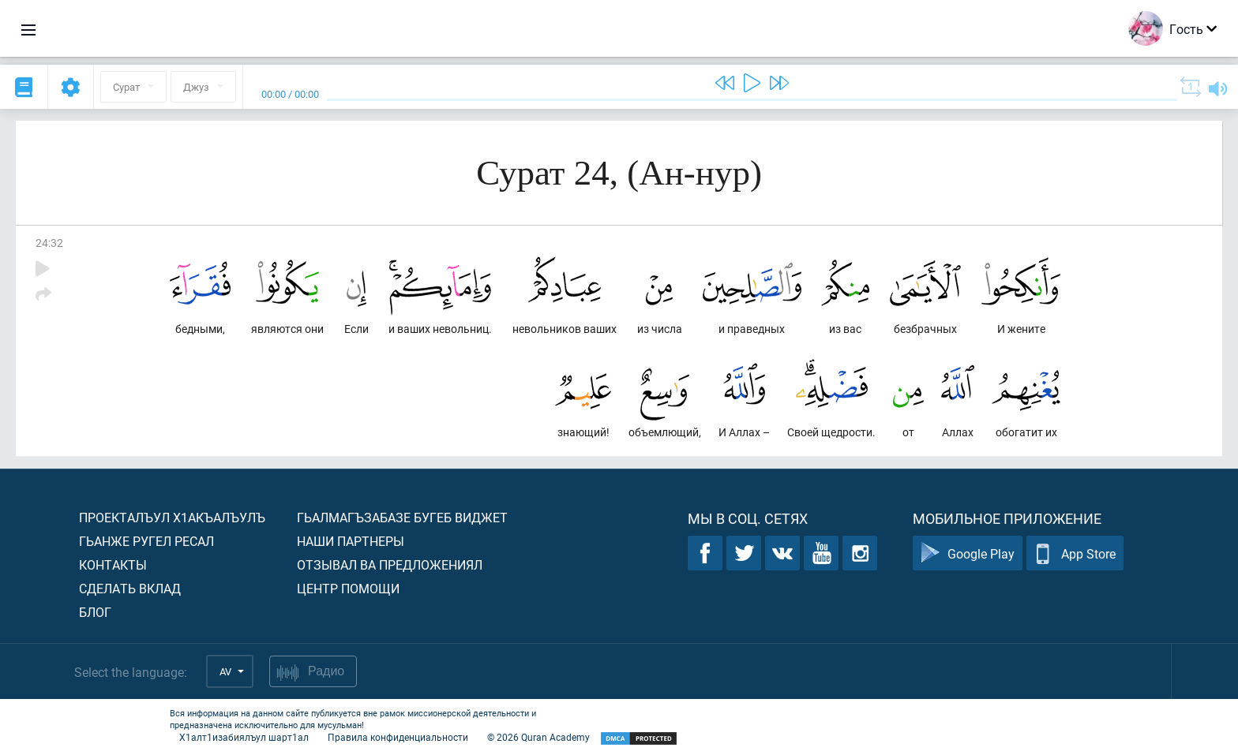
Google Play (968, 553)
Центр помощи (348, 588)
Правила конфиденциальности (398, 737)
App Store (1075, 553)
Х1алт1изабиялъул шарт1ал (244, 737)
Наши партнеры (350, 541)
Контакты (113, 564)
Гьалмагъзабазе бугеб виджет (402, 517)
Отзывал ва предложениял (389, 564)
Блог (95, 612)
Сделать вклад (130, 588)
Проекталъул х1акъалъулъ (172, 517)
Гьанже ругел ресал (146, 541)
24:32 (49, 242)
